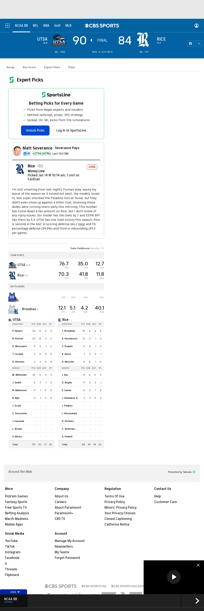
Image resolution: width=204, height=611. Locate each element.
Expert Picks (52, 67)
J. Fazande (18, 421)
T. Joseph (17, 354)
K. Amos (66, 354)
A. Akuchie (68, 361)
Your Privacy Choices (120, 513)
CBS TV (60, 519)
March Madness (16, 519)
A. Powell (67, 436)
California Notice (116, 524)
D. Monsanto (19, 346)
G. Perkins (68, 421)
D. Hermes (18, 361)
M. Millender (19, 375)
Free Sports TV (16, 508)
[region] (174, 577)
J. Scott (16, 405)
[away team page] (60, 39)
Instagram (12, 552)
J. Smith (16, 382)
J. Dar (65, 375)
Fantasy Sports (16, 502)
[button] (174, 577)
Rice (65, 320)
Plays (71, 67)
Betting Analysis (17, 513)
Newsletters (64, 547)
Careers (61, 502)
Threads (11, 569)
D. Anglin (67, 382)
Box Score (29, 67)
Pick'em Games (16, 496)
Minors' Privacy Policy (120, 508)
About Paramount (68, 508)
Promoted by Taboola (182, 472)
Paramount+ (64, 513)
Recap (11, 67)
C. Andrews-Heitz (71, 429)
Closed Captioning (118, 519)
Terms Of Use (114, 496)
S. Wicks (17, 436)
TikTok (10, 547)
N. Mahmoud (19, 390)
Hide (15, 592)
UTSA (17, 320)
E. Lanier (66, 390)
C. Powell (67, 346)
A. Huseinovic (70, 338)
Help (157, 496)
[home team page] (144, 39)
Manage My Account (70, 541)
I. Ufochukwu (69, 413)
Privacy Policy (114, 502)
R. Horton (17, 338)
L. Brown (17, 429)
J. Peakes (67, 405)
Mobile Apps (14, 524)
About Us (61, 496)
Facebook (12, 558)
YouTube (11, 541)
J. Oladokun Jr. (70, 398)
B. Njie (15, 398)
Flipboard (12, 575)
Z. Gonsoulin (19, 413)
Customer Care (165, 502)
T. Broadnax (68, 331)
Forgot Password (67, 558)
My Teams (62, 552)
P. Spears (17, 331)
